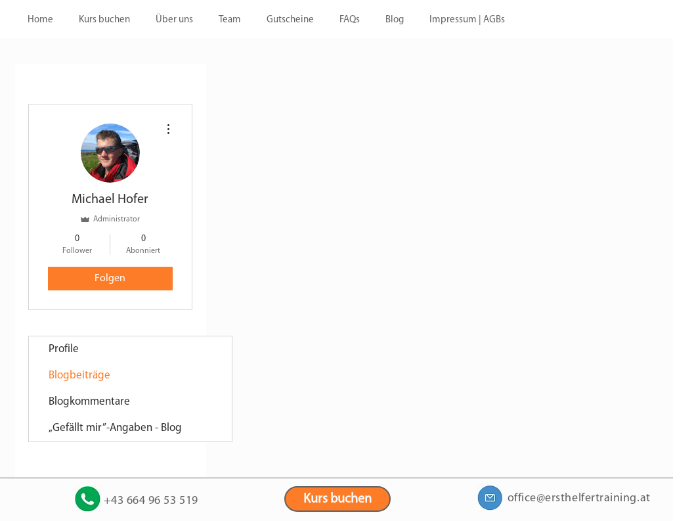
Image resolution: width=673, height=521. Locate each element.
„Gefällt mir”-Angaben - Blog (115, 428)
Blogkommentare (89, 401)
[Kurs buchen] (337, 499)
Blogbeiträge (79, 375)
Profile (64, 349)
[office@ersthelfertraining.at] (490, 497)
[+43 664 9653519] (87, 499)
